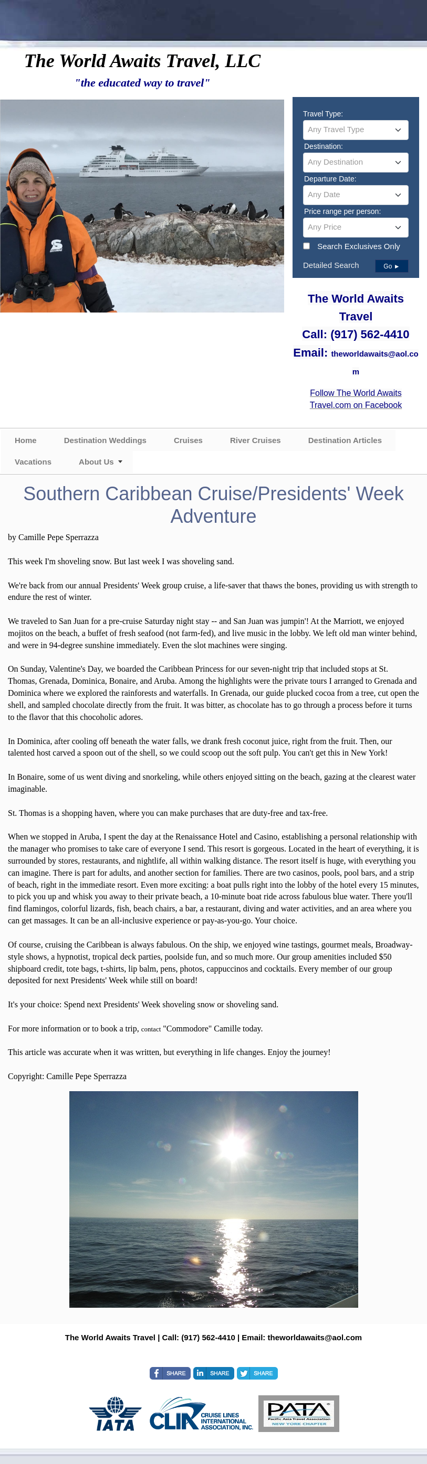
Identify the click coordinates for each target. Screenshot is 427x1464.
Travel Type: (323, 114)
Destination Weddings (105, 440)
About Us (96, 461)
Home (26, 440)
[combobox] (356, 130)
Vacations (33, 461)
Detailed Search (331, 265)
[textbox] (356, 129)
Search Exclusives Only (358, 246)
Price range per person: (342, 211)
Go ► (391, 266)
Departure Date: (330, 179)
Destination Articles (345, 440)
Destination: (323, 146)
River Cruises (255, 440)
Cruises (188, 440)
